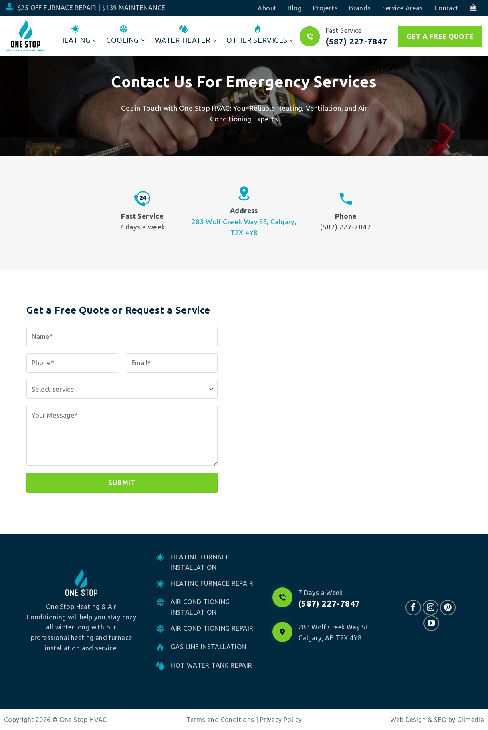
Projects (325, 8)
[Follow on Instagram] (430, 607)
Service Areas (402, 8)
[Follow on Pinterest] (448, 607)
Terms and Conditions (220, 719)
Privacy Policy (281, 719)
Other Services (260, 35)
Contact (446, 8)
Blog (295, 8)
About (267, 8)
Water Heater (186, 35)
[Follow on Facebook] (413, 607)
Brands (360, 8)
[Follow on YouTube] (431, 623)
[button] (473, 7)
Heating (78, 35)
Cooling (125, 35)
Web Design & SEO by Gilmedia (437, 719)
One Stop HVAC (83, 719)
